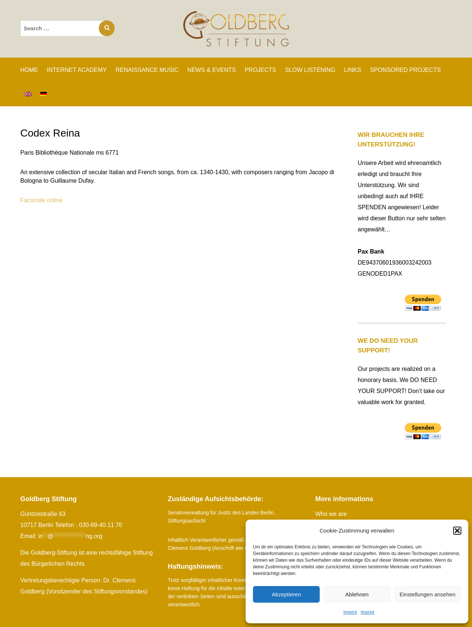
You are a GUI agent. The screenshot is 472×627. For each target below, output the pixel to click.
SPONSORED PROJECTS (405, 70)
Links (352, 70)
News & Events (211, 70)
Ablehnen (356, 594)
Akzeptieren (286, 594)
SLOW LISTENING (310, 70)
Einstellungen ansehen (427, 594)
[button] (457, 530)
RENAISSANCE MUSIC (146, 70)
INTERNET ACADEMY (77, 70)
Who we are (331, 514)
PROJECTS (260, 70)
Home (29, 70)
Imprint (350, 612)
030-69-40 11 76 (100, 525)
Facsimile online (41, 200)
